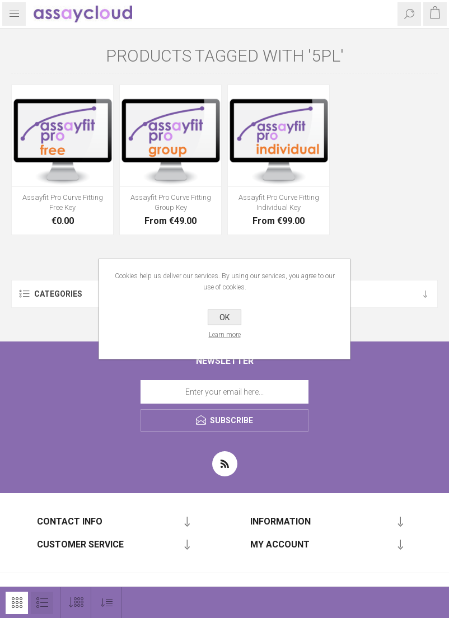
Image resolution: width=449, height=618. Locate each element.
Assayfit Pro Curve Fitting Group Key (170, 202)
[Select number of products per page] (75, 602)
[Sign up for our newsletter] (224, 392)
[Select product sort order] (106, 602)
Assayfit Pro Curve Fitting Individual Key (278, 202)
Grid (17, 603)
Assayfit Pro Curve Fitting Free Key (62, 202)
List (42, 603)
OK (224, 317)
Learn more (225, 335)
